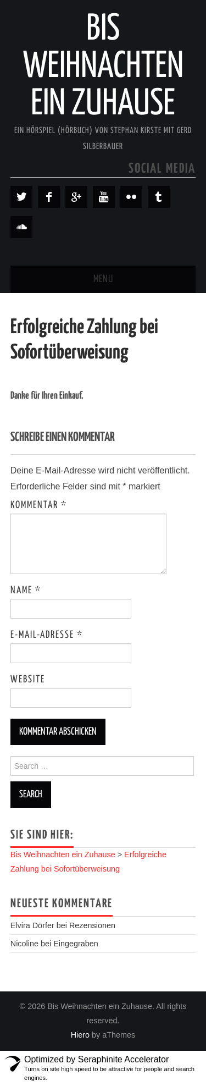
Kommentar (38, 505)
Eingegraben (75, 943)
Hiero (80, 1034)
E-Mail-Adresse (46, 635)
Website (27, 680)
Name (25, 591)
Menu (103, 279)
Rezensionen (92, 925)
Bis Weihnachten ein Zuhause (103, 67)
